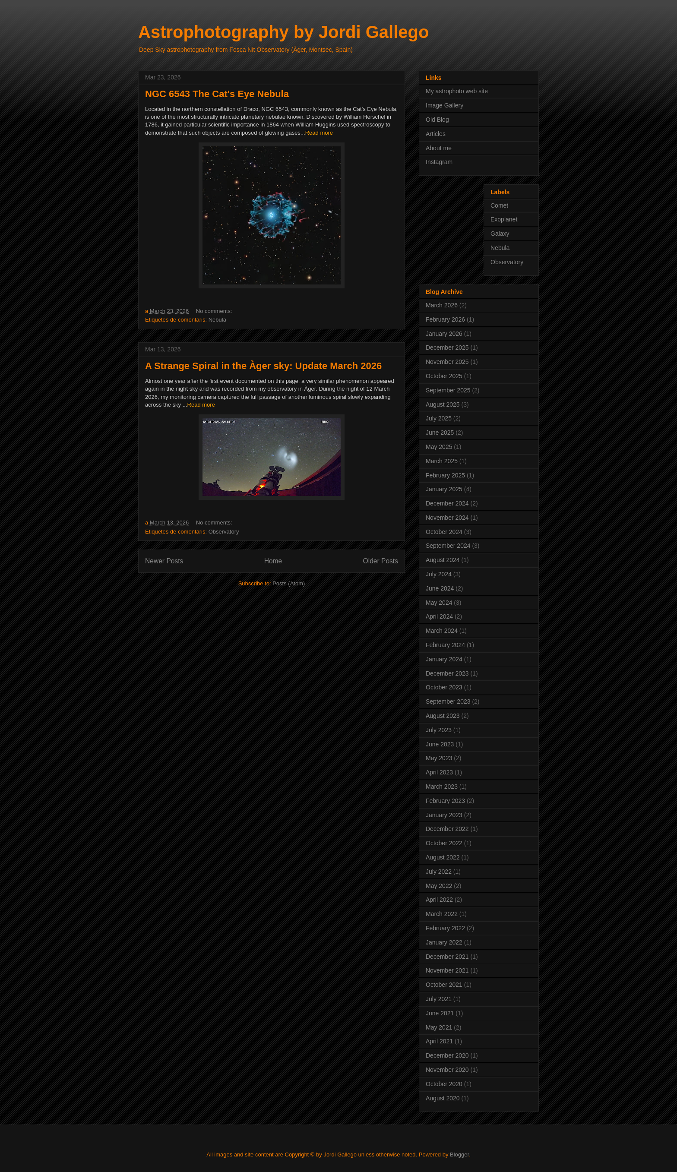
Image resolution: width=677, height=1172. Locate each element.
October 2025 (444, 376)
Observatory (224, 531)
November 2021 (447, 970)
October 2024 (444, 531)
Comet (499, 205)
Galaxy (499, 233)
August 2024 (443, 559)
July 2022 (439, 871)
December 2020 (447, 1055)
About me (439, 148)
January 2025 (444, 489)
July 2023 (439, 730)
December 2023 (447, 673)
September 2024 (448, 545)
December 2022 (447, 828)
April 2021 (439, 1041)
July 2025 (439, 418)
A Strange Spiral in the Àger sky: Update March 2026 (263, 365)
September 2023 (448, 701)
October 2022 (444, 843)
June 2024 (440, 588)
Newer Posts (164, 561)
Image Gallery (444, 105)
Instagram (439, 161)
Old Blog (437, 119)
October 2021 (444, 984)
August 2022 (443, 857)
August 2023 (443, 715)
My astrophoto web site (457, 91)
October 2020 (444, 1083)
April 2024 (439, 616)
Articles (436, 133)
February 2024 (445, 644)
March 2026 (442, 305)
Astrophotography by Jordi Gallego (283, 31)
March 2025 (442, 461)
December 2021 (447, 956)
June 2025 (440, 432)
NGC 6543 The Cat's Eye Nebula (217, 93)
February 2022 (445, 928)
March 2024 (442, 630)
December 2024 (447, 503)
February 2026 (445, 319)
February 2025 (445, 475)
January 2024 (444, 659)
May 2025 (439, 446)
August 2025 (443, 404)
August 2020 (443, 1098)
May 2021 (439, 1027)
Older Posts (380, 561)
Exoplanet (503, 219)
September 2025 (448, 390)
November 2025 (447, 361)
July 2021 (439, 998)
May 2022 (439, 885)
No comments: (215, 311)
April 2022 (439, 899)
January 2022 (444, 942)
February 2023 (445, 800)
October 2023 (444, 687)
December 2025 (447, 347)
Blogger (459, 1154)
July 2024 (439, 574)
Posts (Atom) (288, 583)
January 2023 (444, 815)
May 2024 (439, 602)
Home (273, 561)
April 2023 (439, 772)
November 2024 (447, 517)
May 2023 (439, 758)
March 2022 (442, 913)
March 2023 (442, 786)
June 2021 (440, 1013)
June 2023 (440, 744)
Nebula (217, 319)
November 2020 (447, 1069)
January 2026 (444, 333)
